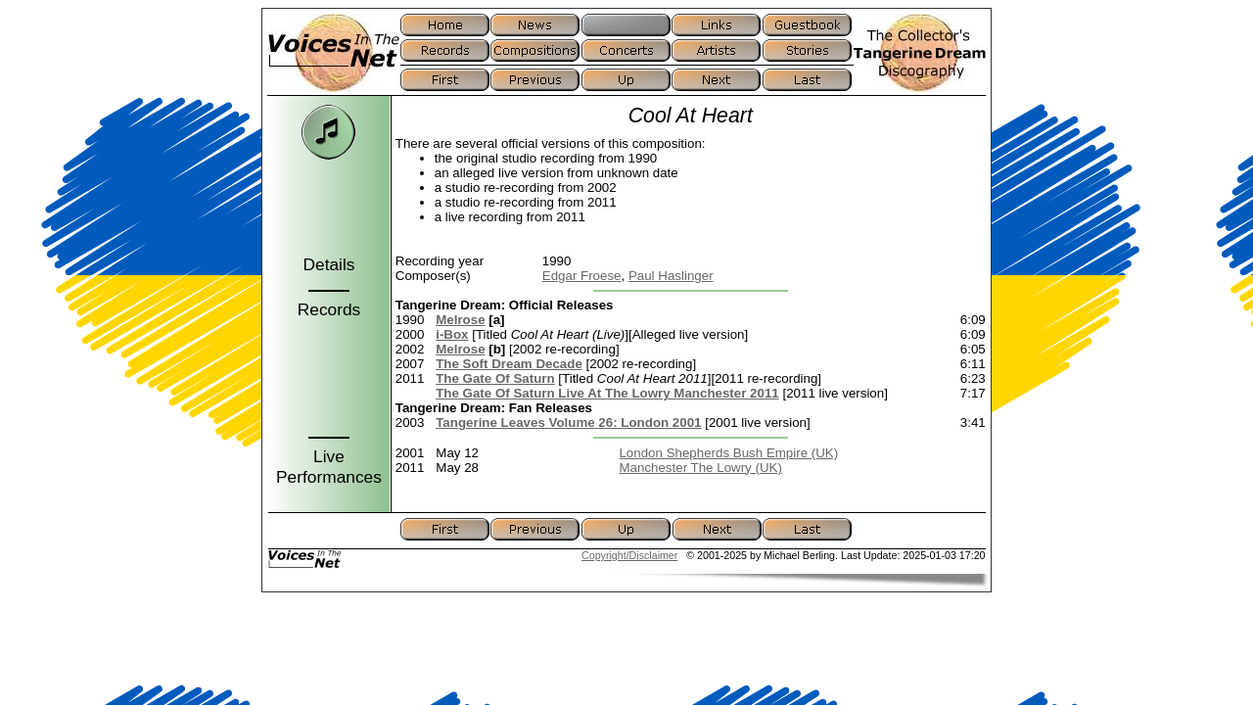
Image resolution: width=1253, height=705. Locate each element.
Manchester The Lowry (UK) (700, 467)
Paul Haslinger (671, 275)
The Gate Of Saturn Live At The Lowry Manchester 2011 (607, 393)
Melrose (460, 319)
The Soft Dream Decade (509, 363)
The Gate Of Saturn (495, 378)
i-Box (452, 334)
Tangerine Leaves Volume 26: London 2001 (568, 422)
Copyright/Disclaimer (629, 555)
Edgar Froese (582, 275)
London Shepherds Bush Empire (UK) (728, 453)
